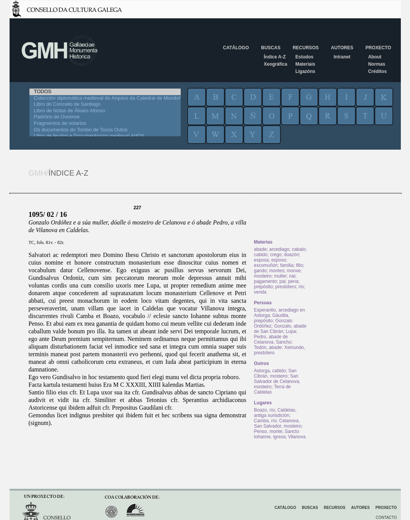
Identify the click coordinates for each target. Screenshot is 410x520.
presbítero (285, 286)
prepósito (263, 286)
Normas (376, 64)
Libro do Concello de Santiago (105, 104)
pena (293, 281)
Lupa (291, 331)
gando (260, 270)
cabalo (298, 249)
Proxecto (378, 47)
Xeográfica (275, 64)
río (301, 286)
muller (280, 276)
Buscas (270, 47)
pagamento (265, 281)
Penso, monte (268, 431)
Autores (342, 47)
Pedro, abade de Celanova (271, 339)
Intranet (342, 57)
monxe (294, 270)
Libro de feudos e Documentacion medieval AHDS (105, 136)
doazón (291, 254)
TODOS (105, 92)
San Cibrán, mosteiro (275, 373)
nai (292, 276)
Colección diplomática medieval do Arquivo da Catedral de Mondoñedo (105, 98)
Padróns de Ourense (105, 117)
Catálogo (236, 47)
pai (282, 281)
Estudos (304, 57)
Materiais (305, 64)
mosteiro (263, 276)
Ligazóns (305, 71)
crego (276, 254)
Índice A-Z (275, 57)
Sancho (284, 342)
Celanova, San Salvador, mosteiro (277, 423)
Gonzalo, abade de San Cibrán (280, 328)
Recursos (306, 47)
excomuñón (266, 265)
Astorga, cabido (270, 370)
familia (286, 265)
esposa (261, 260)
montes (276, 270)
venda (260, 292)
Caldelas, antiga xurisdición (275, 412)
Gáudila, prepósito (272, 318)
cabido (260, 254)
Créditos (377, 71)
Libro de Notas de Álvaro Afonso (105, 111)
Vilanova (297, 436)
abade (260, 249)
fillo (299, 265)
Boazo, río (264, 410)
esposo (278, 260)
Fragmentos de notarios (105, 123)
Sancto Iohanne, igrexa (276, 434)
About (374, 57)
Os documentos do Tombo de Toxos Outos (105, 130)
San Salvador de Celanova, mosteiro (277, 381)
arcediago (279, 249)
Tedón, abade (268, 347)
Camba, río (265, 420)
